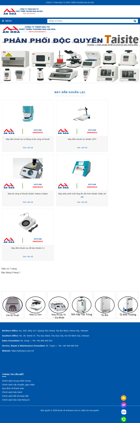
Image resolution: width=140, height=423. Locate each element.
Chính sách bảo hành (12, 392)
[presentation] (5, 53)
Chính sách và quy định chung (16, 381)
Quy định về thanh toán (13, 388)
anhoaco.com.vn (73, 410)
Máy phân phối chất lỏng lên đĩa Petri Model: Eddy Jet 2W (104, 194)
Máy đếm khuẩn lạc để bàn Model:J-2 (35, 248)
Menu (7, 21)
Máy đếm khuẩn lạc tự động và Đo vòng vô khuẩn (35, 139)
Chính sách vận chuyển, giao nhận (18, 384)
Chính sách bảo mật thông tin (16, 400)
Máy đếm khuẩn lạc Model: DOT (104, 139)
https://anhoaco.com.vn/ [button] (22, 351)
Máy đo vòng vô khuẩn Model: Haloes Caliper (35, 194)
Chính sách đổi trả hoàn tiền (15, 396)
